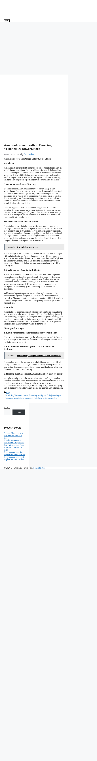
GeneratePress (39, 468)
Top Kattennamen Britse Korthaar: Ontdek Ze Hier (14, 447)
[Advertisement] (25, 48)
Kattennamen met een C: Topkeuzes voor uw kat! (14, 458)
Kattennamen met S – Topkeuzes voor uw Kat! (14, 453)
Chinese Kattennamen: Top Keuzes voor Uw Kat (13, 435)
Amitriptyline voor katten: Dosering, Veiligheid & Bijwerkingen (33, 395)
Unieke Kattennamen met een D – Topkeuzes (14, 441)
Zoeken (7, 408)
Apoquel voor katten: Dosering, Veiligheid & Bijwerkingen (31, 398)
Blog (8, 392)
